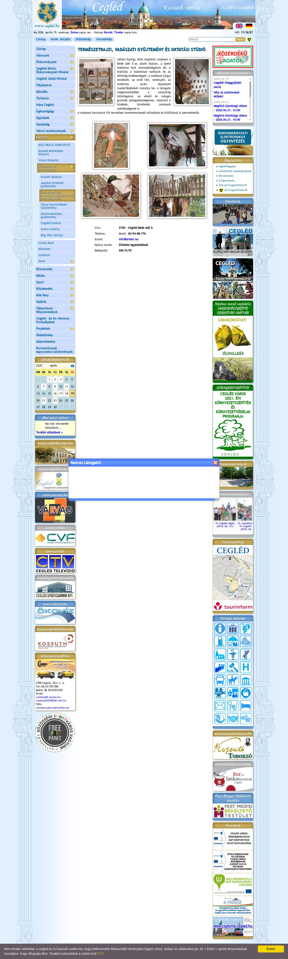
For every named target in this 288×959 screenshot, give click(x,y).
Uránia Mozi (46, 243)
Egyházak (55, 118)
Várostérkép (104, 39)
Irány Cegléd (45, 105)
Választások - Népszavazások (55, 310)
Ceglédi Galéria (51, 223)
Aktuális (55, 92)
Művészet (44, 249)
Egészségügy (55, 111)
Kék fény (55, 295)
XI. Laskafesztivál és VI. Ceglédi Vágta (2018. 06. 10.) (249, 525)
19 (72, 393)
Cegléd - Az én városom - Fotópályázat (53, 320)
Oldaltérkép (83, 39)
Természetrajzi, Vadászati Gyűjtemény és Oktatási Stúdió (57, 195)
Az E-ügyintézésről (233, 190)
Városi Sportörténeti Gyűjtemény (54, 206)
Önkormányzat (55, 62)
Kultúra (55, 138)
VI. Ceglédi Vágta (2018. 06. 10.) (225, 523)
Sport (55, 282)
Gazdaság (55, 124)
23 (55, 400)
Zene (56, 261)
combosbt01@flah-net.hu (51, 700)
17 (60, 393)
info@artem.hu (128, 239)
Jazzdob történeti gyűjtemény (52, 184)
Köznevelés (55, 269)
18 (66, 393)
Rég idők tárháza (52, 235)
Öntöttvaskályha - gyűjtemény (52, 215)
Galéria (55, 302)
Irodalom (44, 255)
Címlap (40, 39)
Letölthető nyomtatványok (235, 171)
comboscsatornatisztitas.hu (52, 707)
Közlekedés (55, 289)
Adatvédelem (45, 341)
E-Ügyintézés (227, 180)
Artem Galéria (50, 229)
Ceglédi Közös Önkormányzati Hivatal (55, 70)
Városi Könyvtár (48, 160)
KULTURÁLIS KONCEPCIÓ (54, 145)
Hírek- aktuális (60, 39)
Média (55, 276)
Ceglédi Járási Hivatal (51, 78)
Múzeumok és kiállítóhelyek (56, 168)
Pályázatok (44, 85)
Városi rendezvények (55, 131)
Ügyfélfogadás (227, 166)
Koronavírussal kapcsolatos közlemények (54, 350)
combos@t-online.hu (48, 697)
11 (66, 386)
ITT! (101, 953)
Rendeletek (226, 175)
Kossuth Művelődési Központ (50, 152)
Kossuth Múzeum (51, 177)
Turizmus (55, 98)
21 (43, 400)
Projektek (55, 329)
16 (55, 393)
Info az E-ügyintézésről (233, 185)
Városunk (55, 56)
